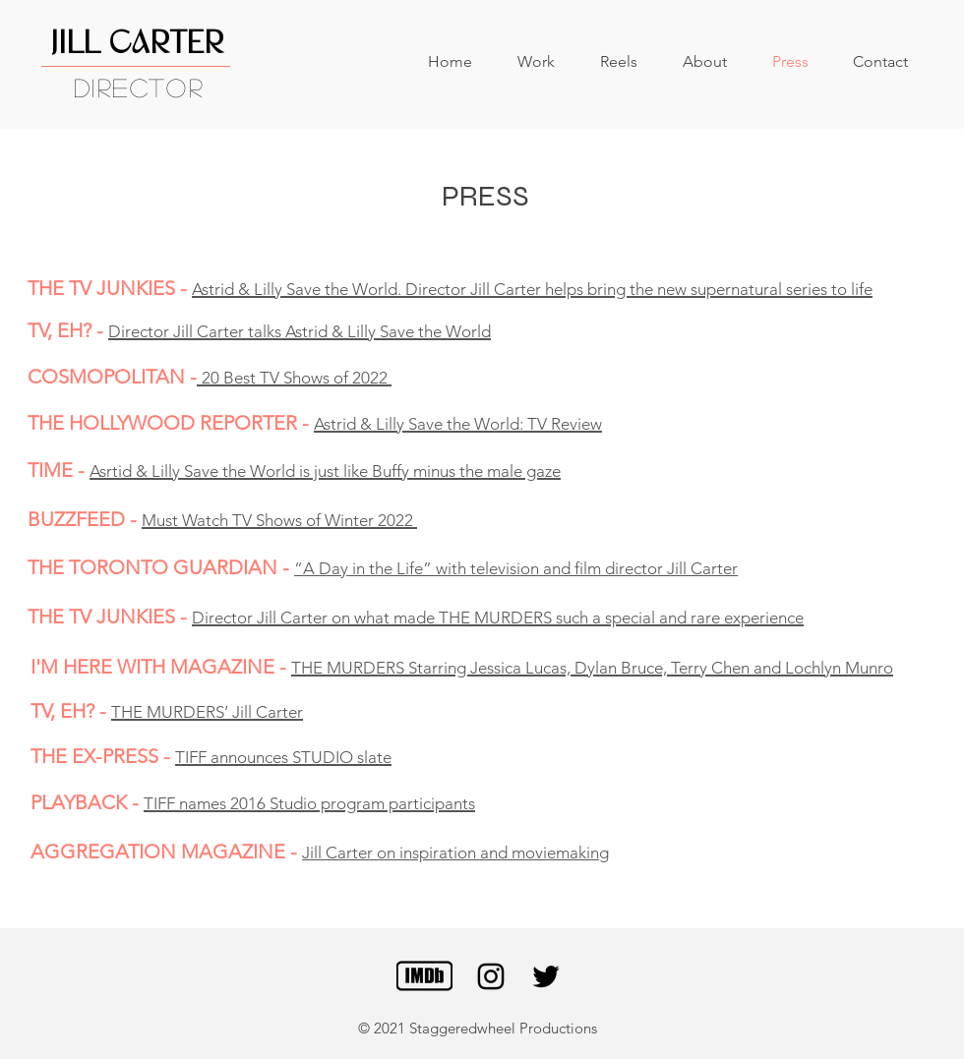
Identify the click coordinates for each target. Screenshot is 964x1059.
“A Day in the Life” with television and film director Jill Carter (516, 568)
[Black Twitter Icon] (546, 976)
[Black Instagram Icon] (491, 976)
